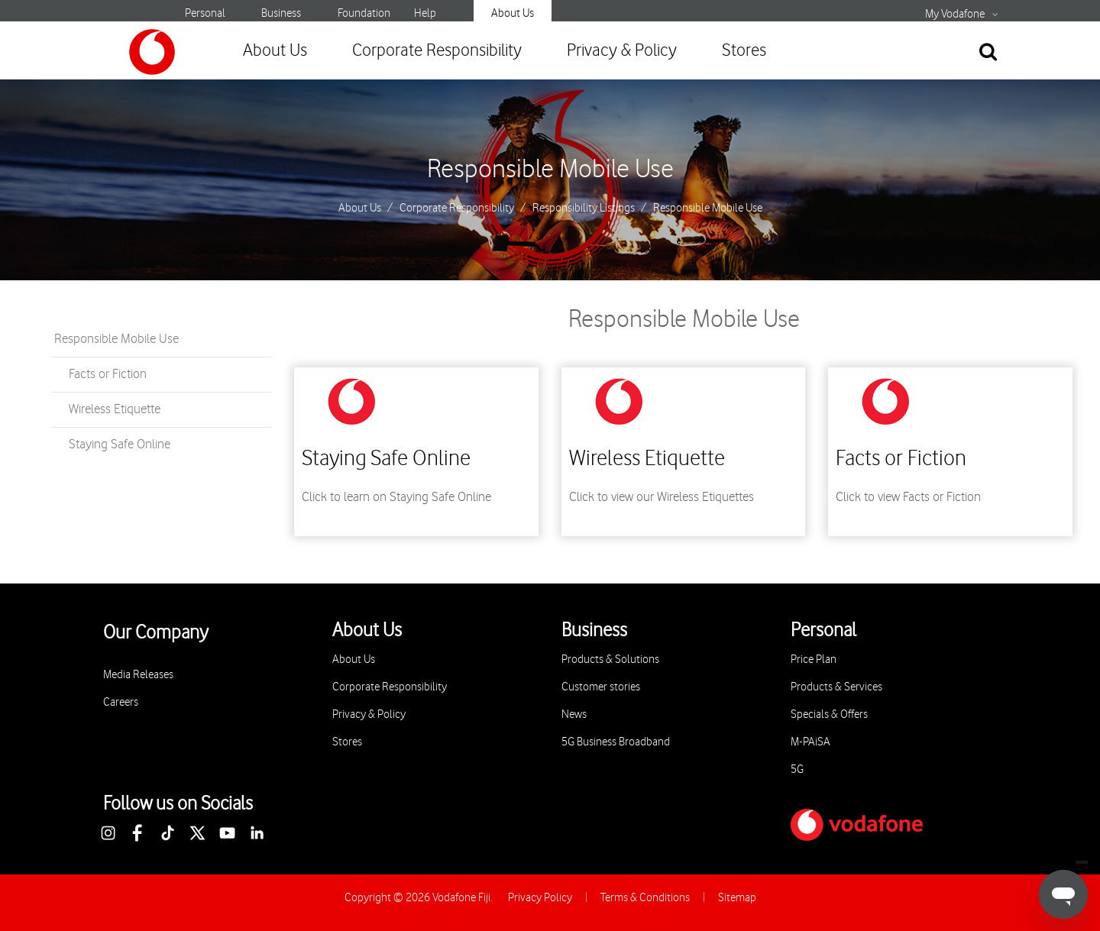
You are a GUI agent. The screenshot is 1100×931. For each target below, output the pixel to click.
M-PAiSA (810, 741)
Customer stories (600, 686)
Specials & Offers (829, 714)
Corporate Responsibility (437, 50)
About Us (512, 13)
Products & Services (836, 686)
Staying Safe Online (119, 444)
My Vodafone (955, 14)
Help (425, 13)
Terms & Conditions (645, 897)
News (574, 714)
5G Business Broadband (615, 741)
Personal (205, 13)
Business (281, 13)
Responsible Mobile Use (550, 169)
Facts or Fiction (108, 374)
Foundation (364, 13)
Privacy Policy (540, 897)
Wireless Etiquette (114, 409)
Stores (744, 50)
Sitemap (737, 897)
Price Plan (813, 659)
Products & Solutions (610, 659)
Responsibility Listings (583, 208)
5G (797, 769)
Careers (120, 702)
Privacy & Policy (622, 50)
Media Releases (138, 674)
